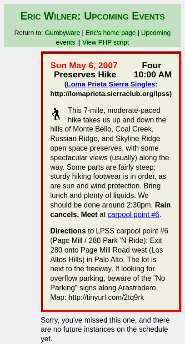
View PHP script (105, 42)
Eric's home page (110, 32)
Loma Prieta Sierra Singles (111, 84)
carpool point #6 (134, 214)
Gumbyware (62, 32)
